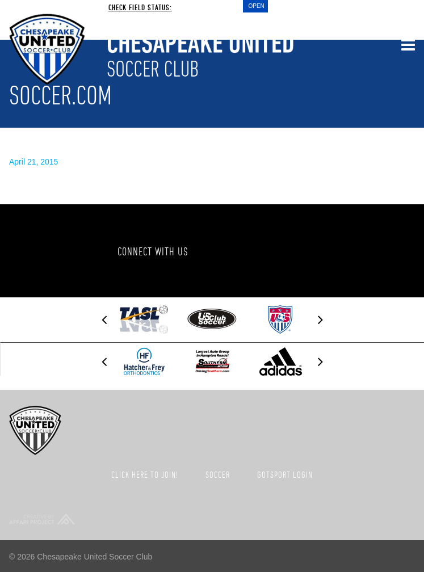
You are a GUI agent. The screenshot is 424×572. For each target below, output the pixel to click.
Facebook (230, 251)
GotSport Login (285, 474)
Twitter (277, 251)
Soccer (217, 474)
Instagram (325, 251)
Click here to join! (144, 474)
